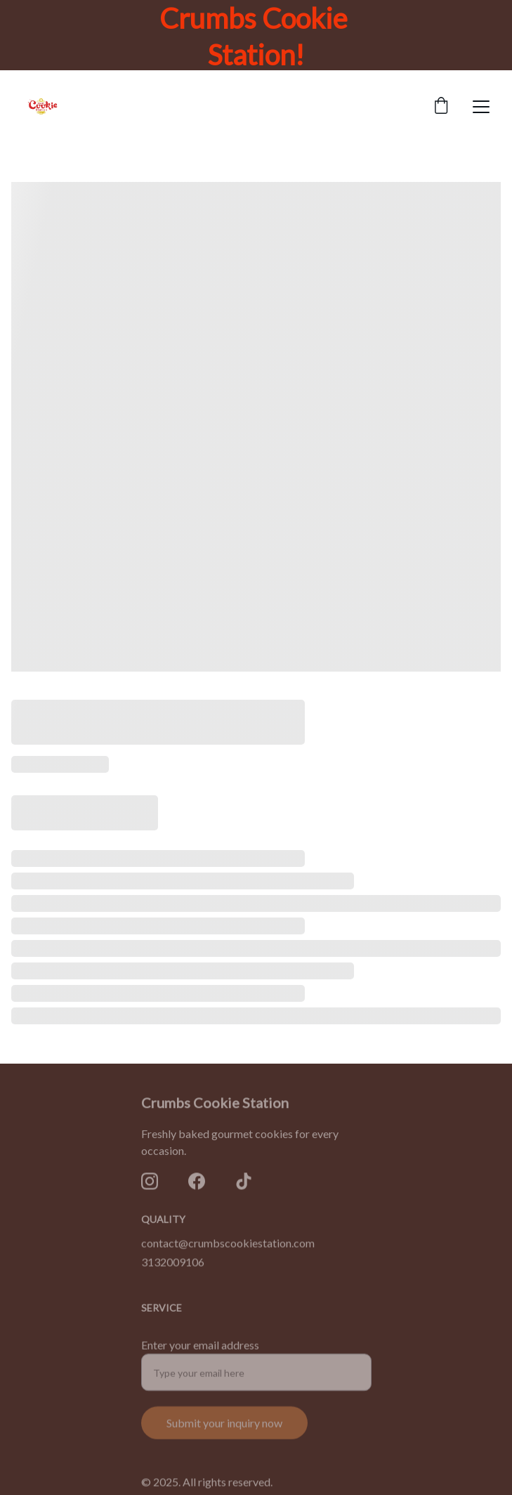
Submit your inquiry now (224, 1430)
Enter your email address (200, 1352)
